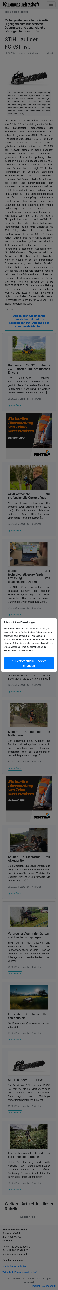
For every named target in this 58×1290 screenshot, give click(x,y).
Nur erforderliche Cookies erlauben (29, 663)
